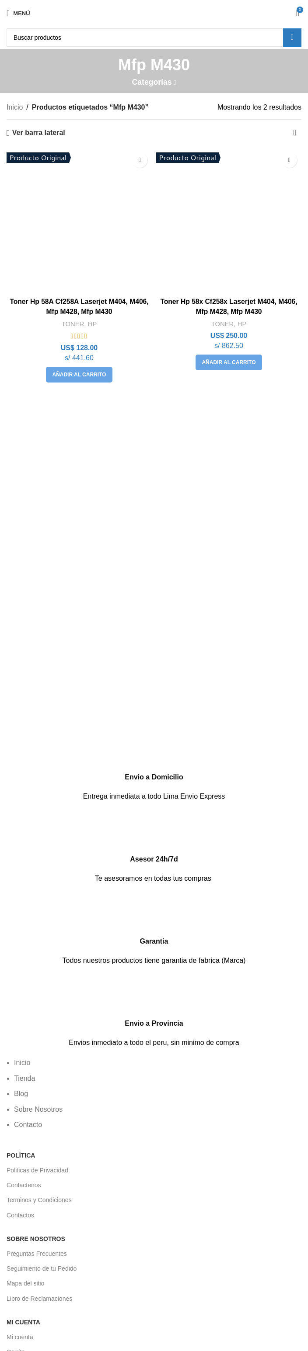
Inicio (15, 107)
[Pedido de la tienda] (294, 132)
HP (92, 323)
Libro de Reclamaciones (39, 1298)
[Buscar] (154, 37)
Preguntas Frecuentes (37, 1253)
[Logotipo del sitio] (154, 12)
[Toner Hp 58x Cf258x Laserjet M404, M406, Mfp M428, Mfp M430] (228, 220)
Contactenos (24, 1185)
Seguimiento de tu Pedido (42, 1268)
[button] (79, 374)
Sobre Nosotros (36, 1238)
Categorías (152, 82)
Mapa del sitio (25, 1283)
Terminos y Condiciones (39, 1199)
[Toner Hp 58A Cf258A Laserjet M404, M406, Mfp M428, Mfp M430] (79, 220)
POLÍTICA (21, 1155)
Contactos (20, 1215)
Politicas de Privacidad (37, 1170)
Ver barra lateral (38, 132)
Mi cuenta (20, 1337)
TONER (72, 323)
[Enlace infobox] (154, 765)
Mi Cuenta (23, 1322)
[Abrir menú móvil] (18, 13)
